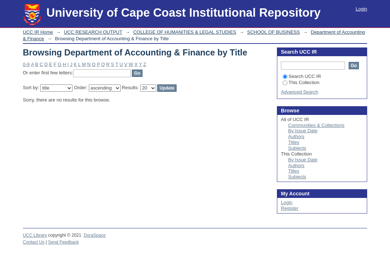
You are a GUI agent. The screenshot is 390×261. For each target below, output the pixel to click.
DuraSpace (94, 235)
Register (289, 208)
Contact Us (34, 242)
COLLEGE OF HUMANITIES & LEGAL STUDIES (184, 32)
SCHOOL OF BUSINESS (273, 32)
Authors (296, 136)
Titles (293, 142)
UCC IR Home (38, 32)
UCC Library (35, 235)
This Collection (301, 82)
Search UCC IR (302, 76)
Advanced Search (299, 92)
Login (361, 9)
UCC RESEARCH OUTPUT (93, 32)
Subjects (297, 148)
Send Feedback (63, 242)
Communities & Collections (316, 125)
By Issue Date (303, 130)
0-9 (26, 64)
